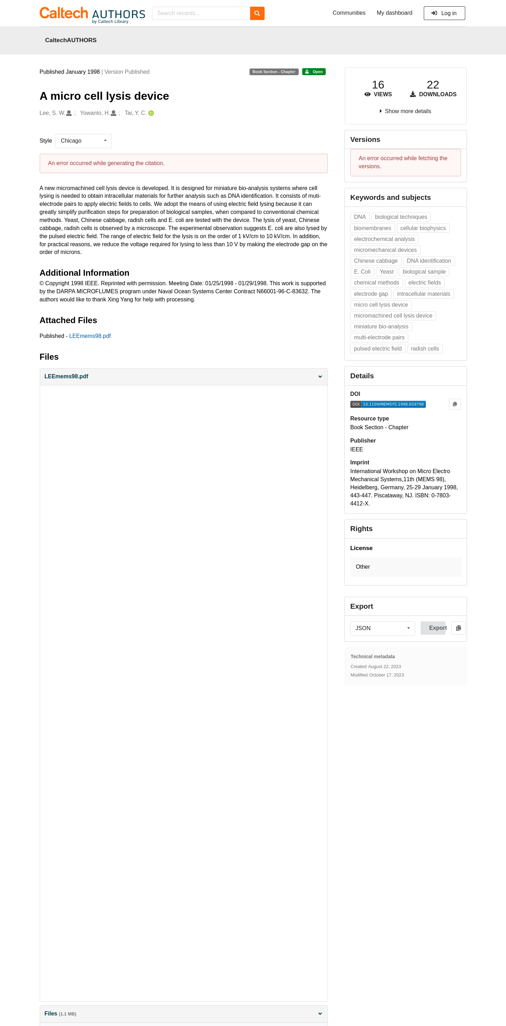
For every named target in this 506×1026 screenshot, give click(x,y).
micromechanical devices (385, 250)
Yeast (387, 272)
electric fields (424, 283)
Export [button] (437, 628)
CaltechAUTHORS (71, 40)
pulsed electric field (378, 349)
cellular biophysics (423, 228)
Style (46, 141)
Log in (444, 13)
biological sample (424, 272)
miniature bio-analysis (381, 326)
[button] (184, 376)
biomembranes (372, 228)
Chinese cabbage (376, 261)
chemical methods (376, 283)
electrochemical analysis (384, 239)
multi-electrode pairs (379, 337)
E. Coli (362, 272)
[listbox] (84, 141)
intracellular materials (423, 294)
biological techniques (401, 217)
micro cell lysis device (381, 305)
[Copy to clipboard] (455, 404)
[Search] (257, 13)
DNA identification (429, 261)
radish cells (425, 349)
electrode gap (371, 294)
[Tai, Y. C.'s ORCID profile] (150, 113)
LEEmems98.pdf (90, 336)
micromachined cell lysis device (393, 316)
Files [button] (184, 1014)
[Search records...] (201, 13)
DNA (360, 217)
